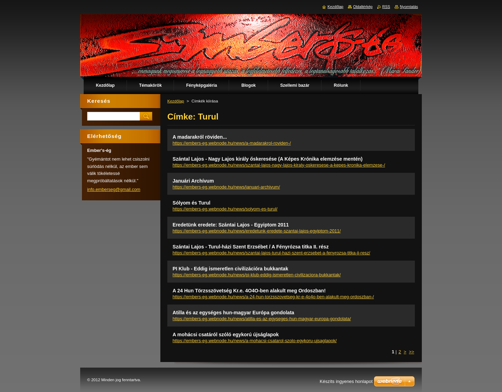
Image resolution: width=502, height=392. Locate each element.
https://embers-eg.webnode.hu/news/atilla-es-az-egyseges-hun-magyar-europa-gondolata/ (262, 318)
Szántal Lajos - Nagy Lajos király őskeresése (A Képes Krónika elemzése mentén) (268, 159)
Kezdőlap (175, 101)
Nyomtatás (409, 7)
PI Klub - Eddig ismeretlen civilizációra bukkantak (230, 268)
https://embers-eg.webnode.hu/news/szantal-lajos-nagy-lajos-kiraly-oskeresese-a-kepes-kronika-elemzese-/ (279, 165)
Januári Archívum (193, 181)
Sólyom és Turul (191, 203)
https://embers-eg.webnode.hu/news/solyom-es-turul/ (225, 209)
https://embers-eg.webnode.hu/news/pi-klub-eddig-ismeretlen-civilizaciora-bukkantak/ (257, 274)
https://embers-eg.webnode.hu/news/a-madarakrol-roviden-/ (232, 143)
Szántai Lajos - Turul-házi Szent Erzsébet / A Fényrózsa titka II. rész (251, 246)
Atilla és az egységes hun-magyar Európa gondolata (233, 312)
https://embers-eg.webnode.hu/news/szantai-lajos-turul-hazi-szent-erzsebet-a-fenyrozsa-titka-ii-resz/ (271, 252)
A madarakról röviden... (200, 137)
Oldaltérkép (363, 7)
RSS (386, 7)
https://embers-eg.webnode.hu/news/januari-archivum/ (226, 187)
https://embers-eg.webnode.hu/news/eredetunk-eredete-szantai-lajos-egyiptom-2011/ (257, 230)
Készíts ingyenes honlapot (346, 381)
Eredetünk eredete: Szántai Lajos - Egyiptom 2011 (231, 225)
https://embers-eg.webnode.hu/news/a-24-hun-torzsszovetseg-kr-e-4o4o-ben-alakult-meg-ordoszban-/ (273, 296)
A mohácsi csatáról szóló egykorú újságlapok (226, 334)
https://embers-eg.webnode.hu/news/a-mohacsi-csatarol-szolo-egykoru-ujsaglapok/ (255, 340)
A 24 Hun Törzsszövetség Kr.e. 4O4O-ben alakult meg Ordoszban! (249, 290)
